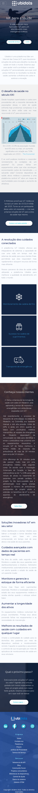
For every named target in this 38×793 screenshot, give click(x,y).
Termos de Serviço (19, 753)
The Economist (29, 154)
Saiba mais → (19, 506)
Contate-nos (19, 741)
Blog (19, 765)
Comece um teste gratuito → (19, 223)
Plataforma (19, 744)
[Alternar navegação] (3, 3)
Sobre (19, 738)
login (27, 42)
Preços (19, 747)
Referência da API (19, 762)
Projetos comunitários (19, 771)
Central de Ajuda (19, 777)
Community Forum (19, 768)
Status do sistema (19, 779)
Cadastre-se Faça (14, 42)
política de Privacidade (19, 750)
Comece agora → (19, 702)
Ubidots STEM (19, 782)
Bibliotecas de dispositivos (19, 774)
